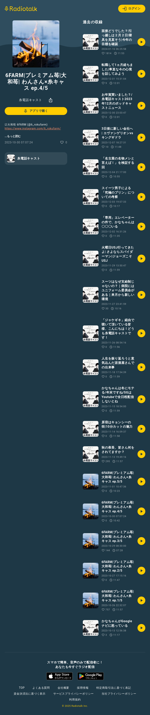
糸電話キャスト (30, 100)
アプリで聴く (35, 111)
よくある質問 (41, 687)
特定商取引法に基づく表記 (113, 687)
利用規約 (75, 699)
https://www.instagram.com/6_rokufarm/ (33, 128)
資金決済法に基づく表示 (30, 693)
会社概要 (63, 687)
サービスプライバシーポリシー (73, 693)
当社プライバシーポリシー (119, 693)
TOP (22, 687)
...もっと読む (13, 136)
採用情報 (82, 687)
